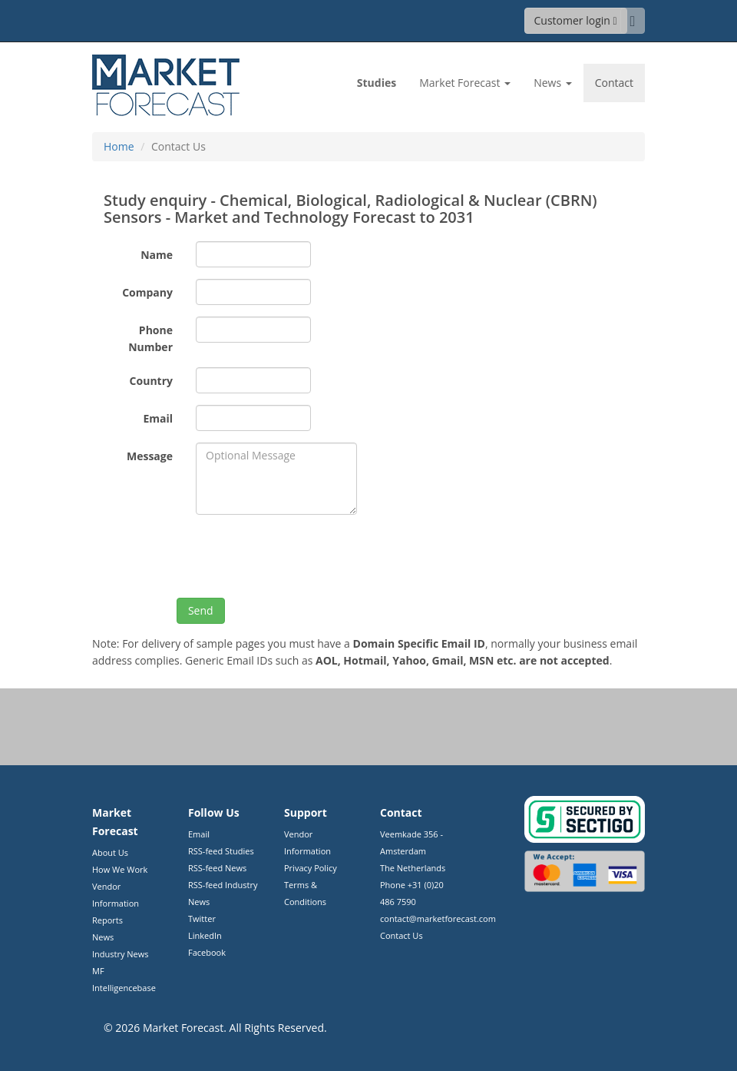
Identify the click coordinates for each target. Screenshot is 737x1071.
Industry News (120, 954)
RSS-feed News (217, 868)
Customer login (575, 20)
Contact (614, 82)
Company (147, 292)
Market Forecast (183, 1027)
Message (150, 456)
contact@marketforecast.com (438, 918)
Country (151, 380)
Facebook (207, 952)
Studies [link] (376, 82)
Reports (107, 920)
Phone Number (150, 338)
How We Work (119, 869)
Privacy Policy (310, 868)
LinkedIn (205, 935)
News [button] (553, 82)
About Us (110, 852)
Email (158, 418)
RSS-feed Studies (221, 851)
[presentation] (312, 556)
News (103, 937)
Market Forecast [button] (465, 82)
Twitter (202, 918)
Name (156, 254)
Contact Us (401, 935)
